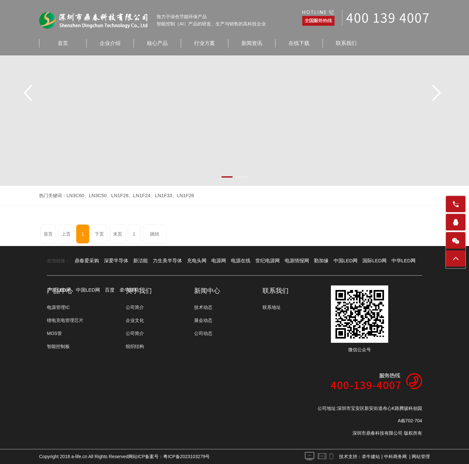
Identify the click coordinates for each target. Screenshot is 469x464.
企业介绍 (110, 43)
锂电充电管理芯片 (65, 320)
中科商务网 (395, 456)
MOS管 (54, 333)
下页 (94, 234)
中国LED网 (331, 260)
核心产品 (157, 43)
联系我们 (346, 43)
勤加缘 (308, 260)
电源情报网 (284, 260)
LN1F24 (138, 195)
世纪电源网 (257, 260)
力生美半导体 (162, 260)
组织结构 (135, 346)
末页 (111, 234)
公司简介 (135, 307)
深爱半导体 (113, 260)
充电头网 (190, 260)
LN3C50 (96, 195)
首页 (63, 43)
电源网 (211, 260)
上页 (64, 234)
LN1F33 (158, 195)
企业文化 (135, 320)
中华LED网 (385, 260)
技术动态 (203, 307)
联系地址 (272, 307)
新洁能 (137, 260)
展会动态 (203, 320)
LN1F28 (117, 195)
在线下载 (299, 43)
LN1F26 (179, 195)
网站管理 (421, 456)
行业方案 (204, 43)
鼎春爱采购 (86, 260)
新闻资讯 (251, 43)
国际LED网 (358, 260)
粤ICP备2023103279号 (186, 456)
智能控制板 (58, 346)
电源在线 (231, 260)
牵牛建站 (371, 456)
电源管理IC (58, 307)
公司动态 (203, 333)
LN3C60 (74, 195)
